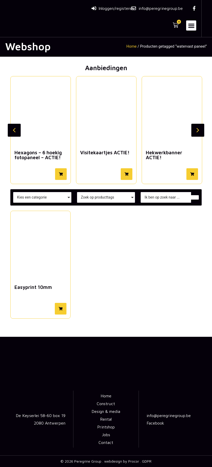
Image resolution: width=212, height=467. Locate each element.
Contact (106, 442)
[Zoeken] (165, 197)
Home (131, 46)
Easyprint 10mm (33, 287)
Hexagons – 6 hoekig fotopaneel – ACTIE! (38, 155)
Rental (106, 419)
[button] (191, 25)
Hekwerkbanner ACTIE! (164, 155)
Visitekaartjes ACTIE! (105, 152)
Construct (106, 403)
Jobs (106, 434)
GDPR (147, 461)
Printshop (106, 427)
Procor (133, 461)
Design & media (106, 411)
